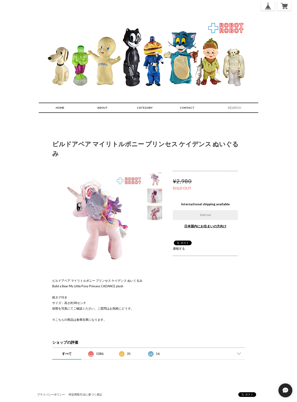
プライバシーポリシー (51, 394)
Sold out (205, 215)
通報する (179, 248)
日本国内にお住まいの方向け (205, 226)
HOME (60, 107)
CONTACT (187, 107)
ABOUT (102, 107)
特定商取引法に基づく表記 (85, 394)
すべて (67, 354)
